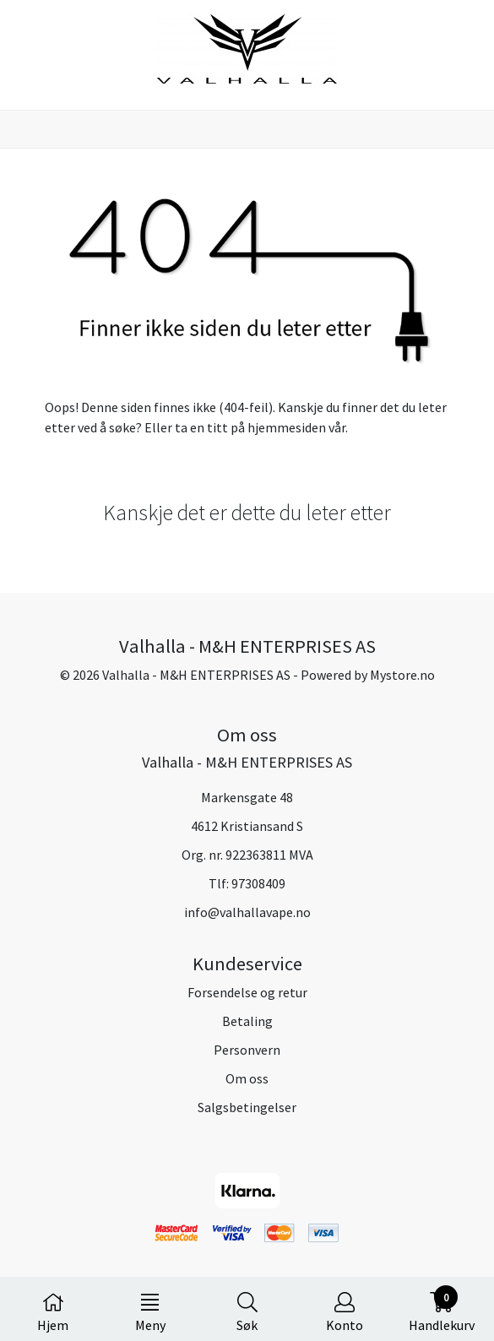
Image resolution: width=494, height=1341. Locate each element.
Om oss (247, 1078)
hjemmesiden (286, 427)
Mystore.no (402, 674)
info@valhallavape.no (247, 912)
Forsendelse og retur (247, 992)
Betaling (247, 1021)
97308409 (258, 883)
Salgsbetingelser (247, 1107)
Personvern (247, 1049)
